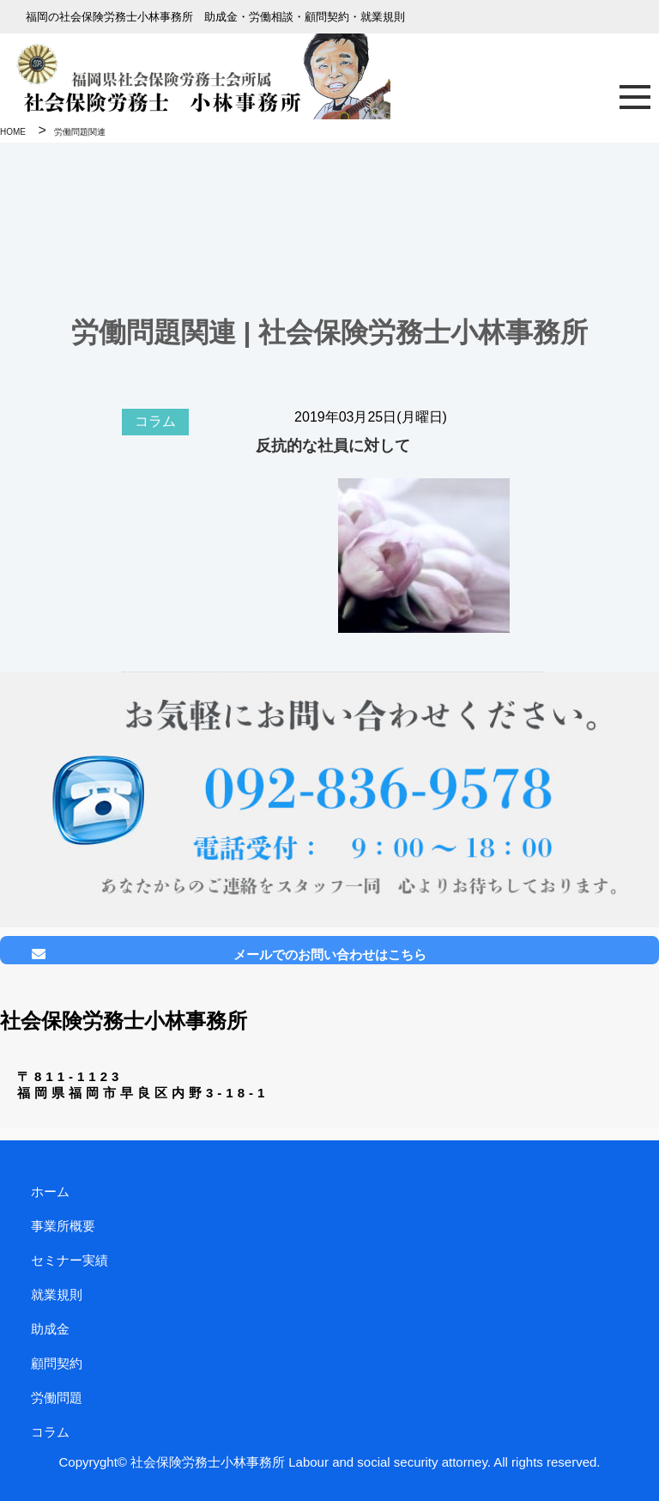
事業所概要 (63, 1225)
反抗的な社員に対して (333, 445)
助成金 (50, 1329)
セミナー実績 (69, 1260)
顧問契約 (56, 1363)
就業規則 (56, 1294)
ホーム (50, 1191)
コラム (155, 421)
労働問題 (56, 1397)
